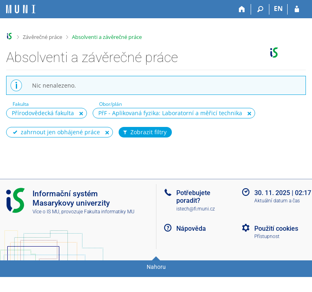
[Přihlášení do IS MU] (297, 9)
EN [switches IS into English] (278, 8)
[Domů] (242, 9)
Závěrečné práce (42, 37)
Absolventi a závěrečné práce (107, 37)
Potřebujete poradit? (193, 196)
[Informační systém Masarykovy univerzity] (20, 9)
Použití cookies (276, 228)
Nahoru (156, 267)
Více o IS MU (45, 212)
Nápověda (191, 228)
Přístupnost (267, 236)
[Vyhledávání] (260, 9)
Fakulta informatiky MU (109, 212)
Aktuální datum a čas (277, 201)
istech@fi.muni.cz (195, 209)
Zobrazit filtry (144, 132)
